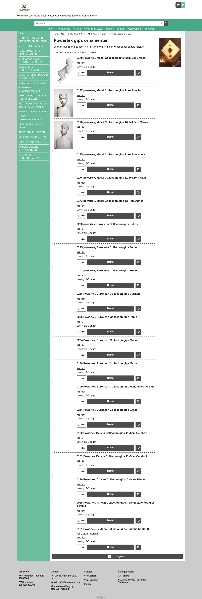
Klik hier (81, 63)
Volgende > (121, 556)
